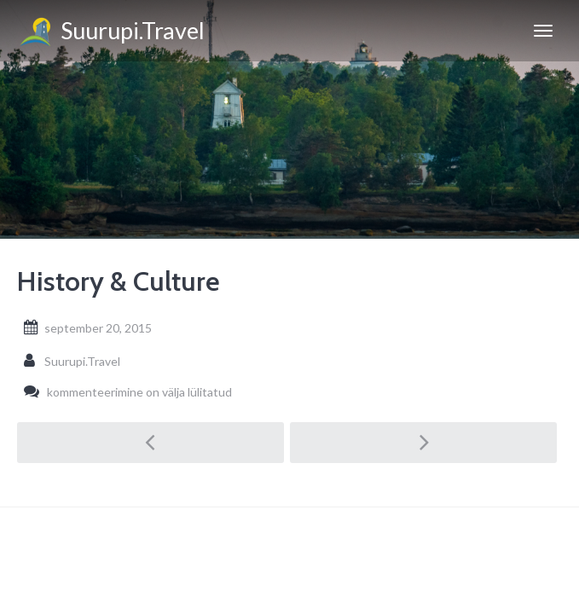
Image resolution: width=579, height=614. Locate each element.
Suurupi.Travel (111, 33)
